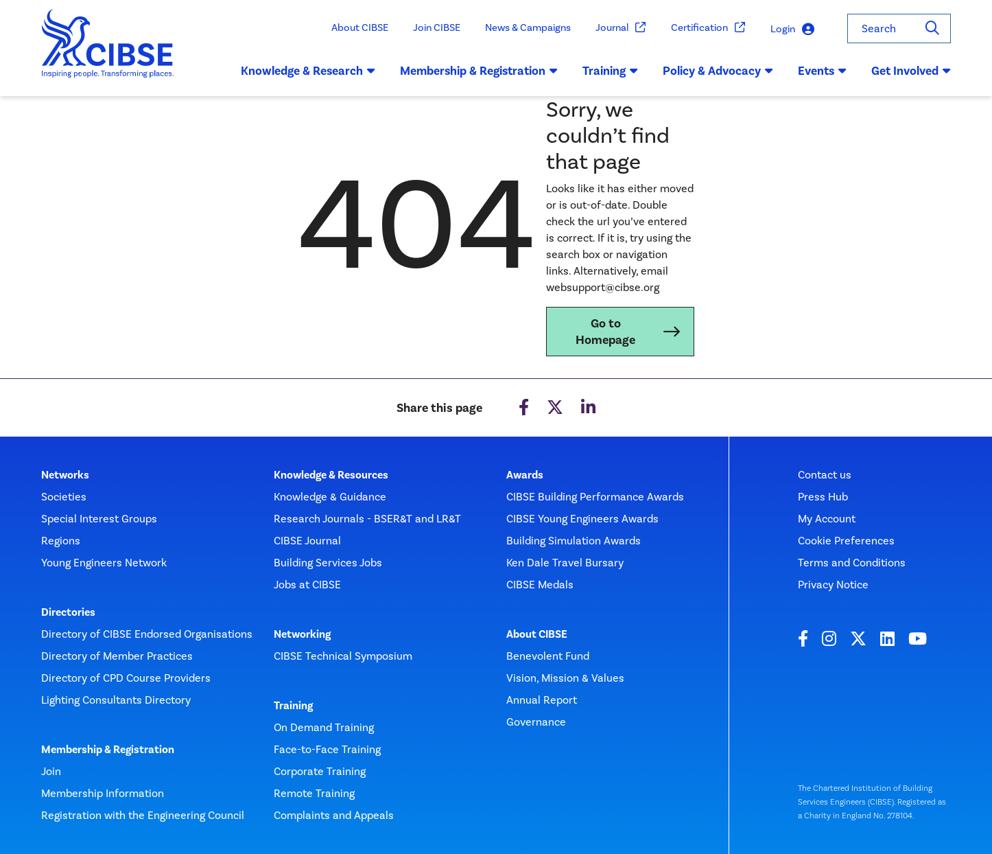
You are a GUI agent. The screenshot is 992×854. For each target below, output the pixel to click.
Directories (68, 612)
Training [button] (610, 70)
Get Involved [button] (911, 70)
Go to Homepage (605, 331)
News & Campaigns (528, 27)
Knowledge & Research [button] (308, 70)
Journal (620, 27)
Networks (65, 475)
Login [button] (792, 29)
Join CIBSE (436, 27)
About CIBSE (359, 27)
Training (293, 706)
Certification (708, 27)
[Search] (932, 28)
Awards (524, 475)
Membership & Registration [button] (479, 70)
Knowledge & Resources (331, 475)
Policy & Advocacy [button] (718, 70)
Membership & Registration (107, 750)
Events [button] (822, 70)
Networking (302, 634)
